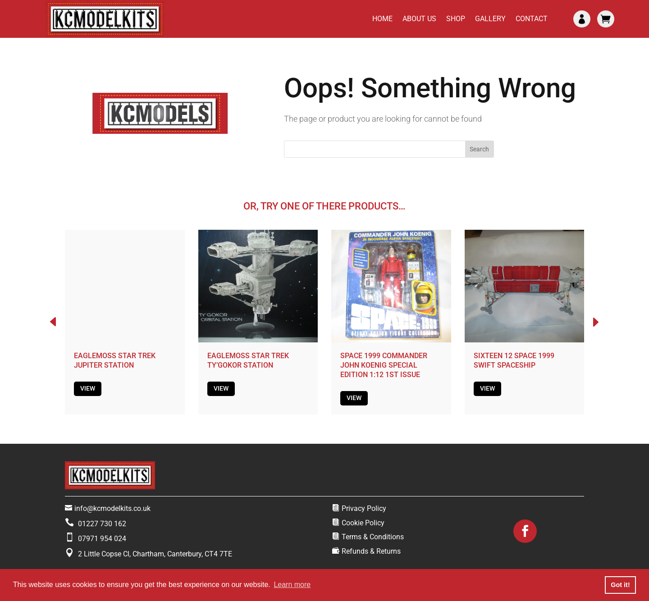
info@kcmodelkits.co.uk (112, 508)
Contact (532, 18)
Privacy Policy (364, 508)
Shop (455, 18)
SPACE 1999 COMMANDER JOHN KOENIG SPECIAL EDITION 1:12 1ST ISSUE (383, 365)
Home (382, 18)
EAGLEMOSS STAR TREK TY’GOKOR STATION (248, 360)
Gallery (490, 18)
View (87, 388)
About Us (419, 18)
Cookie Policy (363, 523)
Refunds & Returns (371, 551)
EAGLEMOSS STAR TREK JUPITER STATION (114, 360)
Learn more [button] (292, 584)
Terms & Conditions (373, 537)
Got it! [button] (620, 584)
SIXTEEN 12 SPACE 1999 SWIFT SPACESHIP (514, 360)
